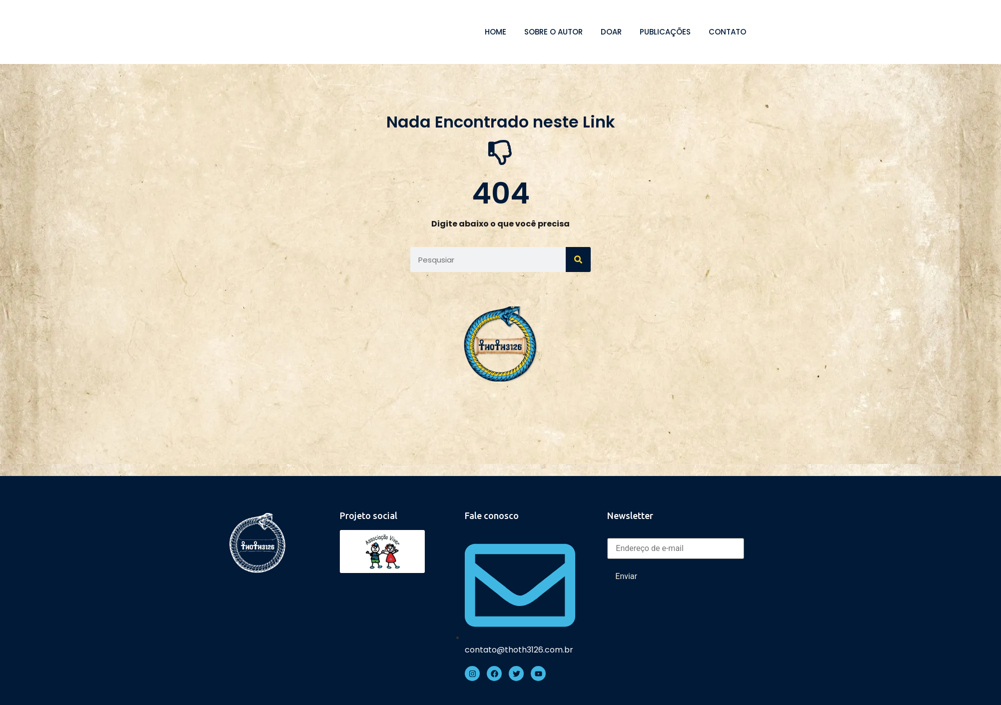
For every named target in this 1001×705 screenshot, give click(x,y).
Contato (727, 31)
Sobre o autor (553, 31)
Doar (611, 31)
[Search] (578, 259)
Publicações (665, 31)
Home (495, 31)
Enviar (626, 576)
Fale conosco (492, 515)
